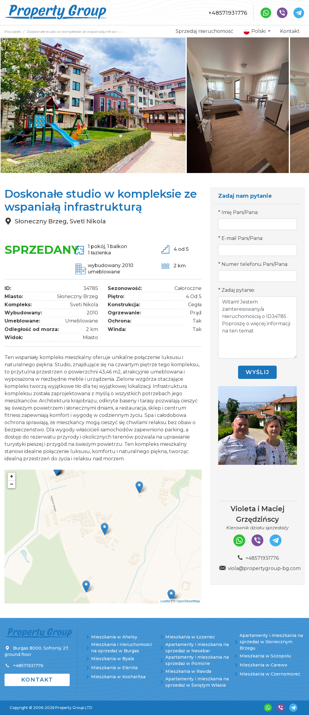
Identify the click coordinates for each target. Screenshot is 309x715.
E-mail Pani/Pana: (242, 238)
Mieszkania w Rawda (188, 671)
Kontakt (290, 31)
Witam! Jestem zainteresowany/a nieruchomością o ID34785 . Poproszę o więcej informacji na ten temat (257, 327)
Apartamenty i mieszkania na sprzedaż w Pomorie (197, 660)
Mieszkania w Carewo (263, 665)
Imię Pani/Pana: (239, 212)
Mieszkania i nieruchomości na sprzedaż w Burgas (121, 648)
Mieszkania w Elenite (114, 667)
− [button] (11, 484)
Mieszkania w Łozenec (190, 637)
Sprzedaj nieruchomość (204, 31)
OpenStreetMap (188, 601)
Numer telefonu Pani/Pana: (254, 264)
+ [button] (11, 476)
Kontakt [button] (37, 679)
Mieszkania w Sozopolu (265, 656)
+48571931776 (228, 13)
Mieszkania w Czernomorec (270, 674)
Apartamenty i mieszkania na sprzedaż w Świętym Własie (197, 682)
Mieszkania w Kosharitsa (118, 676)
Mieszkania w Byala (112, 658)
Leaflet (165, 601)
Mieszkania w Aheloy (114, 637)
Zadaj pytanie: (238, 290)
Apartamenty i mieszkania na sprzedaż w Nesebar (197, 648)
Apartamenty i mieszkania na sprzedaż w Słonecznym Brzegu (271, 642)
